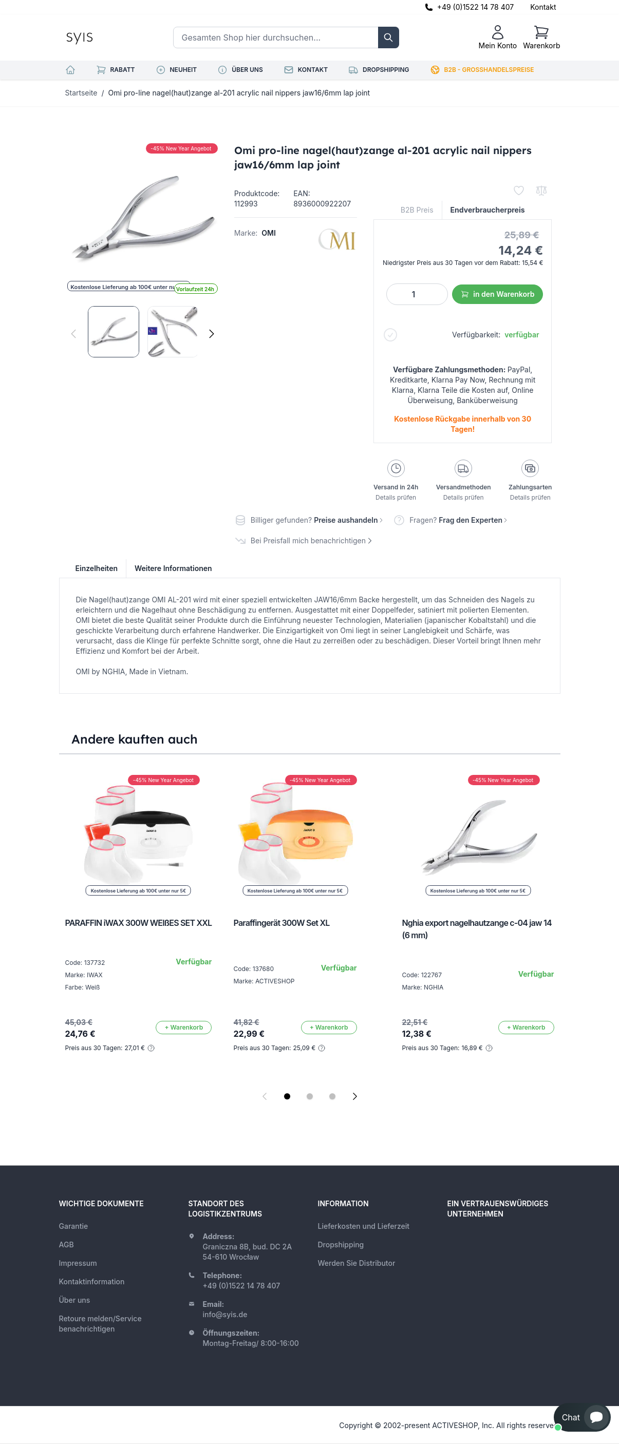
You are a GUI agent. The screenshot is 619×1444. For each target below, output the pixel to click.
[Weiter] (211, 334)
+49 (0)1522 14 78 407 (475, 7)
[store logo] (102, 37)
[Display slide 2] (309, 1096)
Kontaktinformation (92, 1281)
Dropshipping (341, 1244)
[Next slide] (355, 1096)
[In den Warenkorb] (184, 1027)
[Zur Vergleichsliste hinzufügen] (541, 190)
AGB (66, 1244)
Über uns (74, 1300)
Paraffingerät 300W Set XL (282, 923)
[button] (582, 1417)
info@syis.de (225, 1314)
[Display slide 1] (287, 1096)
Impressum (78, 1263)
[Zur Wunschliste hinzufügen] (519, 190)
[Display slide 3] (332, 1096)
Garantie (73, 1226)
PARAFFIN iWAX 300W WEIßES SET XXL (138, 923)
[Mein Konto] (497, 37)
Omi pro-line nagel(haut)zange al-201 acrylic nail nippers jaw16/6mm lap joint (239, 92)
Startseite (81, 92)
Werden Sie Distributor (357, 1263)
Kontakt (543, 7)
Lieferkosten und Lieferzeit (364, 1226)
